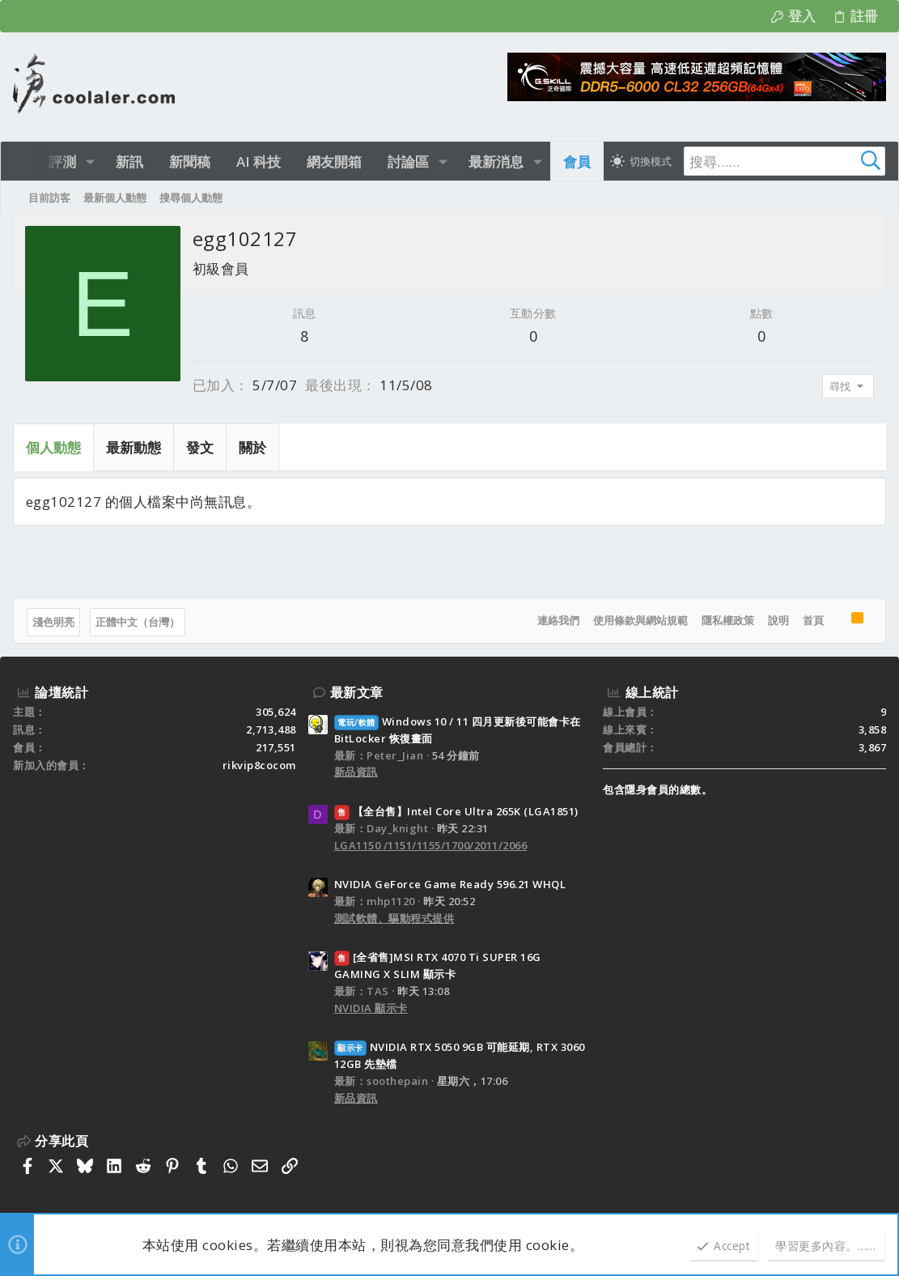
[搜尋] (784, 161)
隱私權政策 (728, 620)
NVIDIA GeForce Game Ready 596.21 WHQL (450, 884)
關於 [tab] (252, 447)
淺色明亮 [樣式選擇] (53, 622)
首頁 (813, 620)
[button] (90, 162)
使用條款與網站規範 (640, 620)
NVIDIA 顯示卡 (371, 1008)
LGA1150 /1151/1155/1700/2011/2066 (431, 845)
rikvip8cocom (259, 765)
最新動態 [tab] (133, 447)
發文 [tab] (200, 447)
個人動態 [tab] (53, 447)
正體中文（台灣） (137, 622)
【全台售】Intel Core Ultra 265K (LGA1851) (456, 811)
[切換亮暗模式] (641, 161)
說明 (778, 620)
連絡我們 (558, 620)
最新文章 (357, 692)
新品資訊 (356, 771)
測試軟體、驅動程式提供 (394, 918)
